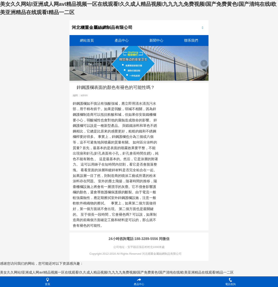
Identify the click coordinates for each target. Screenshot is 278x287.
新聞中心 (156, 40)
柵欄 (152, 114)
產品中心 (122, 40)
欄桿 (76, 137)
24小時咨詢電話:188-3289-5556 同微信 (139, 239)
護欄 (83, 103)
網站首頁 (87, 40)
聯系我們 (191, 40)
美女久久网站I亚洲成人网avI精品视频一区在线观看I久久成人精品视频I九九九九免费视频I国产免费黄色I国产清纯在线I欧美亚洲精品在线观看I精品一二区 (117, 272)
